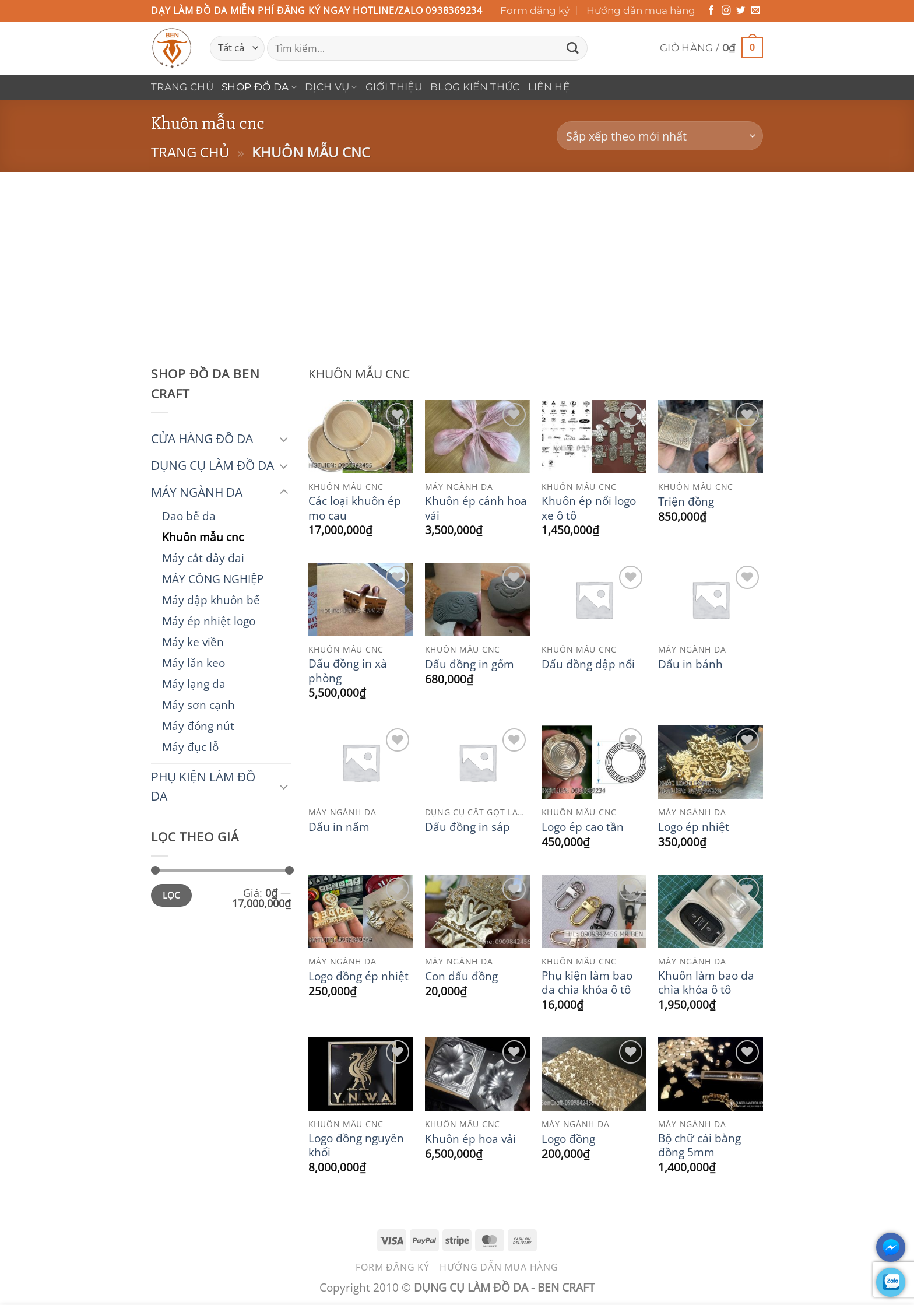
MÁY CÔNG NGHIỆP (212, 578)
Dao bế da (189, 515)
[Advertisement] (457, 259)
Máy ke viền (193, 641)
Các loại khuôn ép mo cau (354, 508)
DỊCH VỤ (331, 87)
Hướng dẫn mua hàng (640, 10)
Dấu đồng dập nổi (588, 664)
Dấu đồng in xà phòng (347, 671)
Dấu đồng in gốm (469, 664)
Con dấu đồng (461, 976)
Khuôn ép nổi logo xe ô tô (589, 508)
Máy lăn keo (193, 662)
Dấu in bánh (690, 664)
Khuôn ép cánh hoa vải (476, 508)
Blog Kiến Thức (475, 87)
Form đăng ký (535, 10)
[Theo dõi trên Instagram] (726, 11)
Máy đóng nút (198, 725)
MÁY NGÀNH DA (196, 492)
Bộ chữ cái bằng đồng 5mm (699, 1145)
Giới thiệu (393, 87)
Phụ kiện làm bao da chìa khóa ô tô (587, 983)
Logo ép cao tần (583, 827)
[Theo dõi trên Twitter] (741, 11)
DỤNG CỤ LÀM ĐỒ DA (212, 465)
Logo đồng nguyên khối (356, 1145)
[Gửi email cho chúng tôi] (755, 11)
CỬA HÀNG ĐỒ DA (202, 438)
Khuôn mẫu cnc (203, 536)
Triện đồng (686, 501)
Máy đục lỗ (190, 746)
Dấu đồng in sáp (467, 827)
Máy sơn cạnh (198, 704)
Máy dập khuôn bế (211, 599)
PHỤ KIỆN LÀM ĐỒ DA (203, 786)
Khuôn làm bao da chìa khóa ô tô (706, 983)
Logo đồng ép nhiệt (358, 976)
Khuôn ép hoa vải (470, 1139)
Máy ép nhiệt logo (208, 620)
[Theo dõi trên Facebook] (711, 11)
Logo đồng (568, 1139)
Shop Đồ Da (259, 87)
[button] (711, 48)
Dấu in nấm (339, 827)
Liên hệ (549, 87)
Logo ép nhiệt (693, 827)
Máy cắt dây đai (203, 557)
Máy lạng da (194, 683)
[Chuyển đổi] (284, 439)
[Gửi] (572, 48)
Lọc (171, 895)
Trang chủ (182, 87)
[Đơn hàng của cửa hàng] (660, 136)
